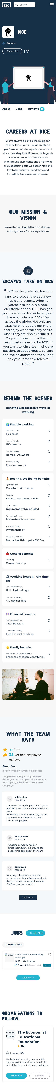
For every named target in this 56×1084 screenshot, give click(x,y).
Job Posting (8, 1039)
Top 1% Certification (12, 1044)
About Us (33, 1030)
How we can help (11, 1034)
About (6, 108)
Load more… (28, 897)
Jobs (19, 108)
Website (11, 43)
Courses (32, 1012)
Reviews (36, 109)
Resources (33, 1017)
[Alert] (12, 51)
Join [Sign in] (30, 1002)
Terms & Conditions (15, 1066)
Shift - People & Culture (14, 1049)
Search (21, 4)
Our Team (33, 1035)
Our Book (33, 1040)
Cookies (43, 1066)
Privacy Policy (32, 1066)
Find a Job (33, 1007)
